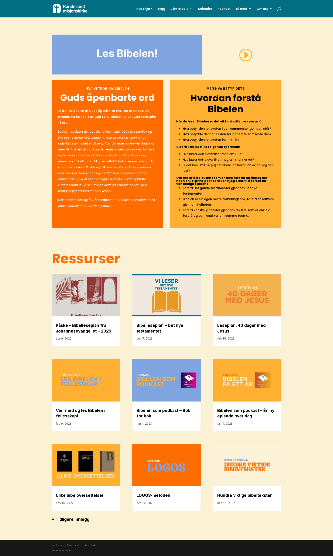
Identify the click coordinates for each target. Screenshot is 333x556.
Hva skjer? (144, 9)
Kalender (205, 9)
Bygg (161, 9)
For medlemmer (61, 550)
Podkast (224, 9)
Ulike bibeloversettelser (80, 495)
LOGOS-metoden (153, 495)
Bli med (241, 9)
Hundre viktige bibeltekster (244, 495)
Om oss (262, 9)
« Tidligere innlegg (70, 519)
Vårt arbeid (180, 9)
